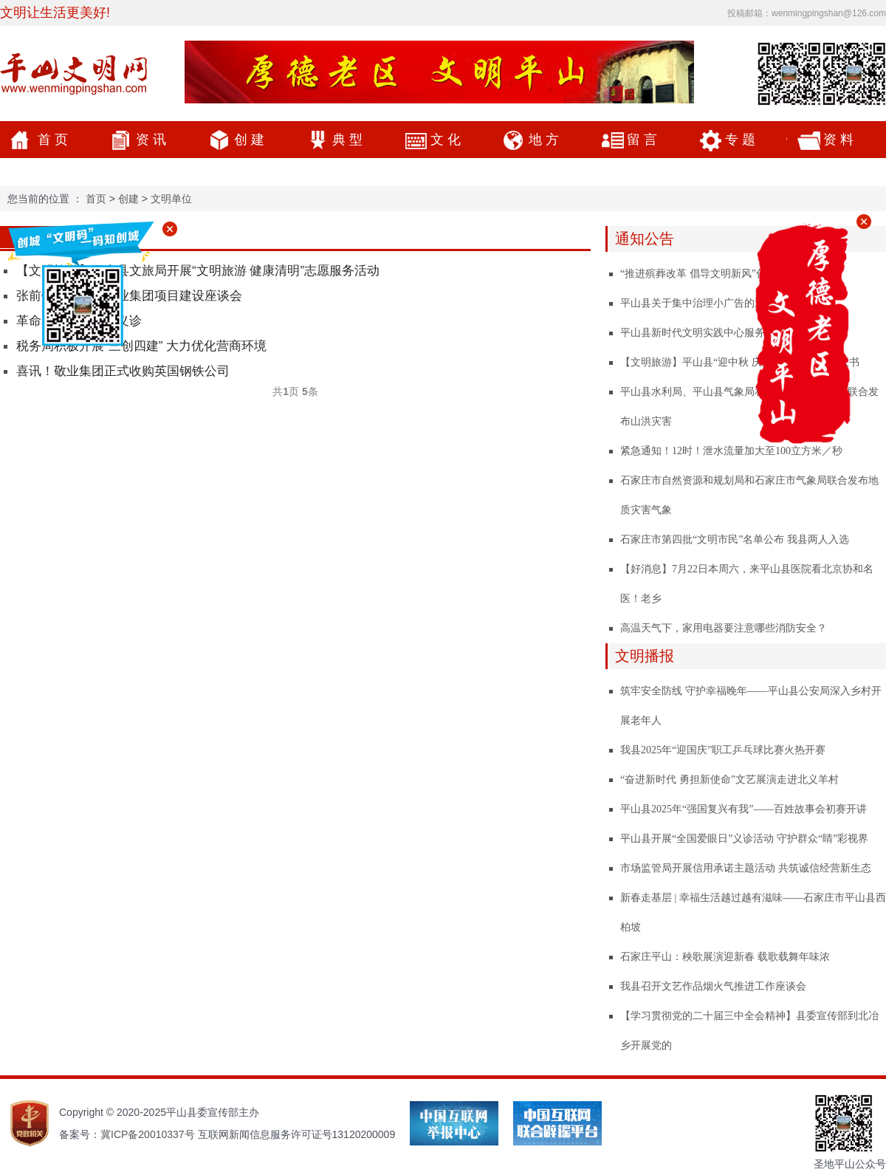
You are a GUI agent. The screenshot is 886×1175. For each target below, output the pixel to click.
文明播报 (644, 656)
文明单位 (171, 199)
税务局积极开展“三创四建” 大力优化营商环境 (141, 346)
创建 (251, 139)
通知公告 (644, 238)
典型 (349, 139)
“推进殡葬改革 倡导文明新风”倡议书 (703, 273)
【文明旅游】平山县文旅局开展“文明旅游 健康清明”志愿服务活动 (198, 271)
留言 (644, 139)
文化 (447, 139)
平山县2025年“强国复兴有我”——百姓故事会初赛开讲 (743, 809)
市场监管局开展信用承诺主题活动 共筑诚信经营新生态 (745, 868)
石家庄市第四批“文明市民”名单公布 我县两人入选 (734, 539)
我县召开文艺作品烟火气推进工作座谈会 (713, 986)
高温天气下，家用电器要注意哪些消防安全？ (723, 628)
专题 (742, 139)
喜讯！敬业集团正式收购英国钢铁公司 (123, 371)
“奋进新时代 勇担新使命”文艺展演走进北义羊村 (729, 779)
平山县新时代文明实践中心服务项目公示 (713, 332)
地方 (546, 139)
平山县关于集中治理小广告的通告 (697, 303)
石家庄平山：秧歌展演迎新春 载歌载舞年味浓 (725, 956)
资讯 (153, 139)
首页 (55, 139)
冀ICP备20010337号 (147, 1134)
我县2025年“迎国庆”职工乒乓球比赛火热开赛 (722, 750)
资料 (840, 139)
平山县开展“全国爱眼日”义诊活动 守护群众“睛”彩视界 (744, 838)
